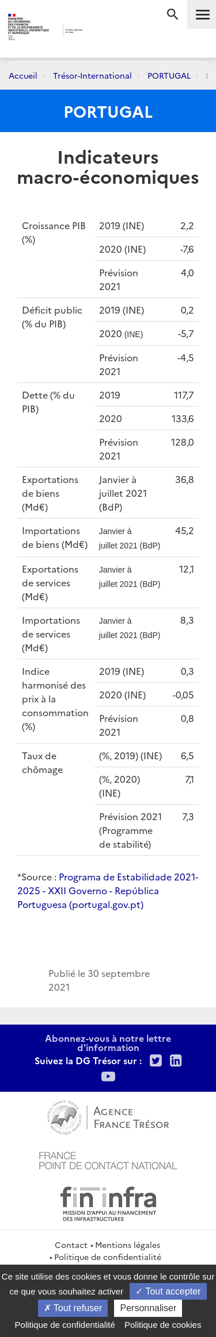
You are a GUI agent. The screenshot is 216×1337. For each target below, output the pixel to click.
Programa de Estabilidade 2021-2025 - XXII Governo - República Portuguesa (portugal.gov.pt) (107, 890)
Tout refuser (73, 1308)
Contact (71, 1244)
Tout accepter (167, 1291)
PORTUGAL (169, 75)
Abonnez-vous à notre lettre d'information (108, 1042)
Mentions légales (127, 1244)
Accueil (23, 75)
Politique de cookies (162, 1325)
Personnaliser (148, 1308)
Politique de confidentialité (107, 1256)
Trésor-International (92, 75)
